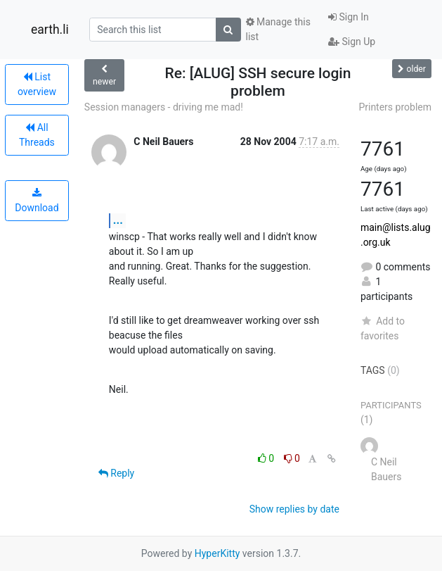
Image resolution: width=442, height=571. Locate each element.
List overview (37, 84)
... (118, 220)
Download (36, 200)
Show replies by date (294, 509)
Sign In (348, 17)
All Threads (37, 135)
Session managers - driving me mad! (163, 107)
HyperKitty (217, 553)
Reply (116, 473)
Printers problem (394, 107)
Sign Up (351, 41)
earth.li (50, 30)
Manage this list (278, 29)
